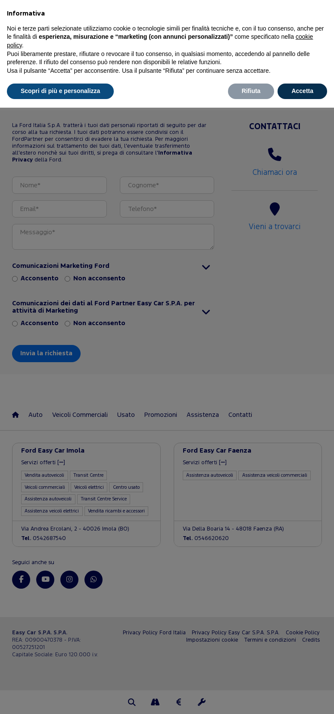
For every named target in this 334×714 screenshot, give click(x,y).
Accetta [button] (302, 90)
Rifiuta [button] (251, 90)
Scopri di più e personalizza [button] (60, 90)
